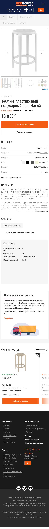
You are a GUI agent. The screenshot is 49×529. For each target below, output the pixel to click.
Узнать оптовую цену (24, 124)
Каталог (12, 17)
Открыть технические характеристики (20, 232)
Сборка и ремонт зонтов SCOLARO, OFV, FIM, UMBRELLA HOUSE (12, 456)
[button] (41, 52)
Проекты (6, 429)
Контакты (6, 439)
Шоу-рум (6, 432)
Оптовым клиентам (33, 425)
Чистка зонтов (8, 465)
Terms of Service (24, 514)
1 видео (45, 89)
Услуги (4, 450)
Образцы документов (33, 443)
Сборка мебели (8, 468)
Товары (27, 436)
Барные (23, 23)
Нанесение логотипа (10, 461)
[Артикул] (24, 395)
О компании (7, 421)
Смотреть (44, 148)
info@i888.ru (28, 453)
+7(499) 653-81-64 (14, 10)
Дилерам (29, 432)
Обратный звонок (41, 10)
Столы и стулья (26, 17)
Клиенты (6, 425)
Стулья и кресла (9, 23)
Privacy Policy (42, 512)
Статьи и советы (9, 442)
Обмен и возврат (31, 439)
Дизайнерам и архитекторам (36, 429)
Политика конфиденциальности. (24, 500)
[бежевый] (37, 162)
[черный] (28, 162)
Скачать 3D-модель (10, 225)
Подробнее (8, 318)
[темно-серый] (32, 162)
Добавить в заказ (24, 132)
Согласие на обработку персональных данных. (24, 497)
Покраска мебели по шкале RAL (12, 472)
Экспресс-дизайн (9, 477)
